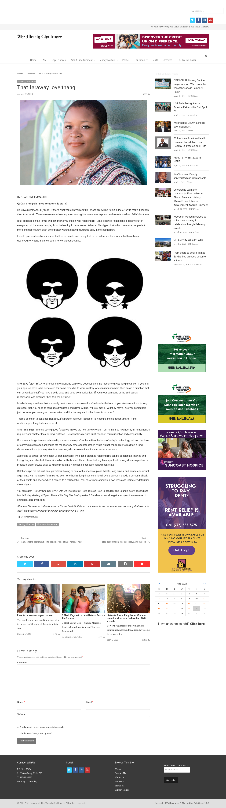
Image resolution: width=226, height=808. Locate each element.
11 (204, 598)
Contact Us (120, 773)
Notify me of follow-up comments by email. (42, 727)
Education (140, 59)
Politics (126, 59)
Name (21, 702)
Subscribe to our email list (176, 765)
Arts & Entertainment (82, 59)
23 (189, 608)
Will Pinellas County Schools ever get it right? (189, 125)
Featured (21, 81)
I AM (44, 59)
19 (159, 608)
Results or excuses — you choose (34, 615)
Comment (22, 662)
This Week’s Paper (186, 59)
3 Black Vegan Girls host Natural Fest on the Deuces (83, 617)
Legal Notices (58, 59)
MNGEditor (193, 96)
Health (155, 59)
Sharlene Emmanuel (47, 524)
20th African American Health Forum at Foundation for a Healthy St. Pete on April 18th (190, 142)
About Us (119, 777)
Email (89, 702)
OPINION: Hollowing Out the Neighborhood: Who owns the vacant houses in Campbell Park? (190, 86)
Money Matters (107, 59)
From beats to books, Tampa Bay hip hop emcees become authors (190, 256)
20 (167, 608)
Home (33, 59)
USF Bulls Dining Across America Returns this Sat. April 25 (190, 107)
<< (159, 583)
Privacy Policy (122, 790)
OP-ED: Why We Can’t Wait (188, 240)
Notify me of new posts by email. (36, 733)
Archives (168, 59)
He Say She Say (31, 81)
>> (204, 583)
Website (21, 714)
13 (167, 603)
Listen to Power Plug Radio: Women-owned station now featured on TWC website (126, 618)
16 (189, 603)
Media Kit (119, 785)
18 (204, 603)
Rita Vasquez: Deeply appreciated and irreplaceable (190, 176)
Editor (190, 131)
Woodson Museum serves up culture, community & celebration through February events (190, 222)
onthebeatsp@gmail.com (31, 500)
